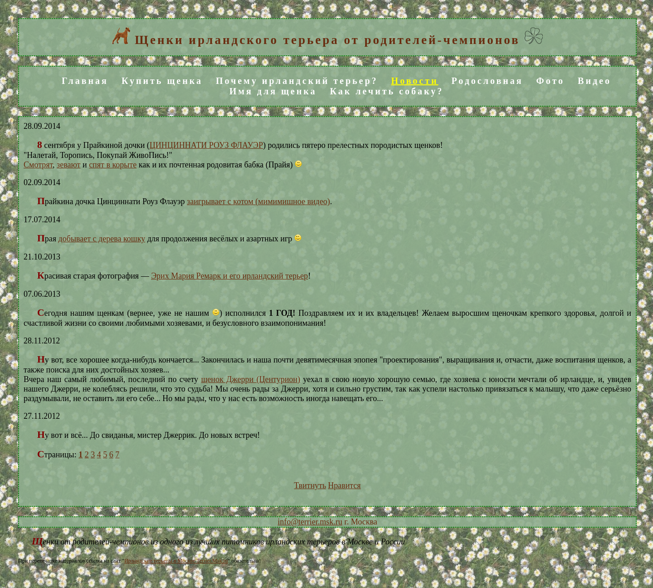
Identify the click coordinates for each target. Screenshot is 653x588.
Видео (594, 81)
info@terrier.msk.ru (310, 521)
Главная (85, 81)
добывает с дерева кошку (102, 238)
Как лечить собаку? (386, 91)
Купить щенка (162, 81)
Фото (550, 81)
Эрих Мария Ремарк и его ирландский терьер (229, 275)
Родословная (487, 81)
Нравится (344, 485)
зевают (68, 164)
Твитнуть (310, 485)
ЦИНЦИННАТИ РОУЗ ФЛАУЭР (206, 145)
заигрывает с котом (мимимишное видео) (258, 201)
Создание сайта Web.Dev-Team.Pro (601, 567)
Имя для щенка (273, 91)
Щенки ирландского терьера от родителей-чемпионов (327, 40)
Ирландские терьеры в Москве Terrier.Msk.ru (176, 561)
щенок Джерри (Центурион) (250, 379)
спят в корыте (112, 164)
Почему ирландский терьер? (297, 81)
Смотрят (38, 164)
